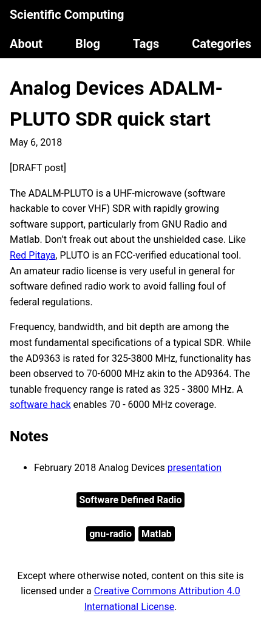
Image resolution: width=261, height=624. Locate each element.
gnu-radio (110, 534)
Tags (146, 43)
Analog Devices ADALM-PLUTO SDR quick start (116, 103)
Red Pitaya (32, 255)
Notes (29, 436)
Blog (87, 43)
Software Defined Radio (130, 500)
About (26, 43)
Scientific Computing (67, 14)
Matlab (156, 534)
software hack (40, 404)
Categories (221, 43)
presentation (195, 467)
